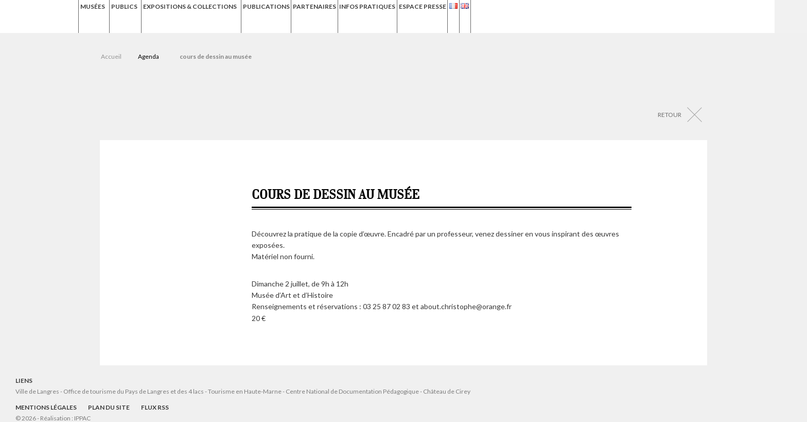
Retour (669, 115)
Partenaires (386, 16)
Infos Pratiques (449, 16)
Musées (97, 16)
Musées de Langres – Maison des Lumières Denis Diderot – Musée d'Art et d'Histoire (40, 17)
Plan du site (109, 407)
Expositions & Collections (233, 16)
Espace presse (514, 16)
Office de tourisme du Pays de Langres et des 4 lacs (134, 391)
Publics (148, 16)
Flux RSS (155, 407)
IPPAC (82, 418)
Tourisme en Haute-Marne (245, 391)
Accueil (111, 56)
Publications (328, 16)
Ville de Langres (37, 391)
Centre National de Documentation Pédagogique (352, 391)
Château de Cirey (446, 391)
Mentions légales (46, 407)
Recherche (791, 16)
